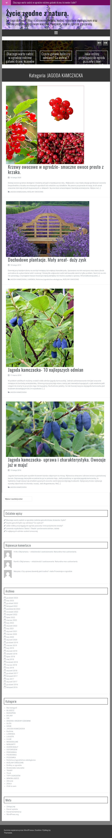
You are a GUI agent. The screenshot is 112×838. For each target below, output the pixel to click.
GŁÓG (9, 723)
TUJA (9, 773)
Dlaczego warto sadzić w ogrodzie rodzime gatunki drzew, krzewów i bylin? (44, 2)
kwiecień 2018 (12, 662)
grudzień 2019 (12, 642)
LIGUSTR (10, 736)
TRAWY (9, 770)
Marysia (17, 571)
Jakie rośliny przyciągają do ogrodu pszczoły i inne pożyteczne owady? (92, 59)
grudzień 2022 (12, 603)
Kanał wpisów (12, 809)
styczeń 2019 (11, 651)
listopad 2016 (11, 687)
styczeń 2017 (11, 682)
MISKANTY (11, 744)
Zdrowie (10, 781)
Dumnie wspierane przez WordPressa (19, 830)
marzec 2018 (11, 665)
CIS (8, 718)
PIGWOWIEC (12, 755)
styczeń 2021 (11, 631)
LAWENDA (31, 279)
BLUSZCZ (10, 710)
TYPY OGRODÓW (13, 776)
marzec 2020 (11, 634)
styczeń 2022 (11, 626)
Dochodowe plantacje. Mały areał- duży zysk (47, 259)
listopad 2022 (11, 606)
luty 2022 (10, 623)
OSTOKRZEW (12, 750)
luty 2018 (10, 668)
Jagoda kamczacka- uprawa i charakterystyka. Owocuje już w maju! (57, 462)
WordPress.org (13, 814)
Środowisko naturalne (15, 768)
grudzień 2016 (12, 684)
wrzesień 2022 (12, 612)
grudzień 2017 (12, 673)
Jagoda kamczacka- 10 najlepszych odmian (45, 369)
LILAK (9, 739)
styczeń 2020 (11, 640)
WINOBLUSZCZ (13, 778)
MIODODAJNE (12, 742)
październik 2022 (13, 609)
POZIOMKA (11, 757)
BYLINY (10, 716)
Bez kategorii (12, 708)
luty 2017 (10, 679)
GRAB (9, 726)
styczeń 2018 (11, 671)
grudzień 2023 (12, 598)
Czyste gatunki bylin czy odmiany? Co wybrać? (56, 55)
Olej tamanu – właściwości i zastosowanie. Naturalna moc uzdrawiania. (48, 552)
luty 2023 (10, 601)
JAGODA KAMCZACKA (18, 192)
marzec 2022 (11, 620)
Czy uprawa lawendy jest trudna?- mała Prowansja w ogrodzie (47, 571)
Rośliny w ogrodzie (14, 765)
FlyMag (45, 830)
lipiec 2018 (10, 657)
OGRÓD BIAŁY (12, 747)
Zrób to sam (11, 786)
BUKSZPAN (11, 713)
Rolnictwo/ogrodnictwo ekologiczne (49, 279)
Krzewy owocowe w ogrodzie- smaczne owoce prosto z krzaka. (56, 169)
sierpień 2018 (11, 654)
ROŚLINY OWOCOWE (35, 192)
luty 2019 (10, 648)
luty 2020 (10, 637)
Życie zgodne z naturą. (37, 13)
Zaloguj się (11, 806)
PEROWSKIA (12, 752)
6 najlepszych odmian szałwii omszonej (22, 531)
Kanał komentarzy (14, 812)
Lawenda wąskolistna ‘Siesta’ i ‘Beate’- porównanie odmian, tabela (32, 528)
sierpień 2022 (11, 614)
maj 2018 (10, 659)
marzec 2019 (11, 645)
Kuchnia (10, 731)
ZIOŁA (9, 783)
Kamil (16, 561)
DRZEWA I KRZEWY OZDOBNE (19, 721)
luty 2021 (10, 628)
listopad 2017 (11, 676)
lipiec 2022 (10, 617)
